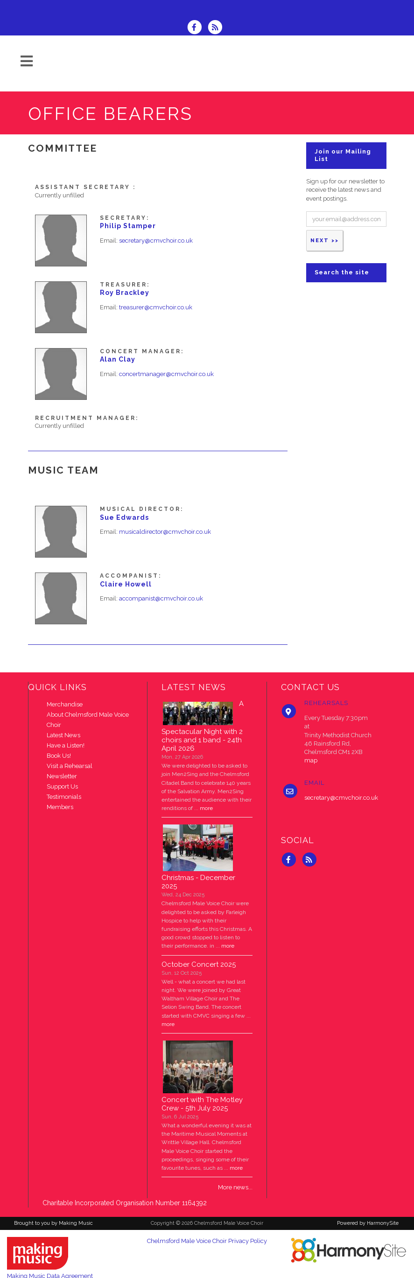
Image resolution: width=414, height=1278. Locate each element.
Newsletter (62, 776)
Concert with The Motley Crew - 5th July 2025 (202, 1104)
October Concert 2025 (198, 964)
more (206, 808)
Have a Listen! (65, 745)
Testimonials (64, 796)
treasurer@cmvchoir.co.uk (155, 307)
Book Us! (59, 755)
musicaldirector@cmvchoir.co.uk (165, 531)
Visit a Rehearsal (69, 765)
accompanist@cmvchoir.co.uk (161, 598)
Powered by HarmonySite (368, 1223)
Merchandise (65, 704)
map (310, 760)
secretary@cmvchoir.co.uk (156, 240)
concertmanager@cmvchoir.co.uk (166, 373)
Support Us (62, 786)
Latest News (63, 735)
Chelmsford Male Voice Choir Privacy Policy (207, 1240)
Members (60, 806)
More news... (235, 1187)
